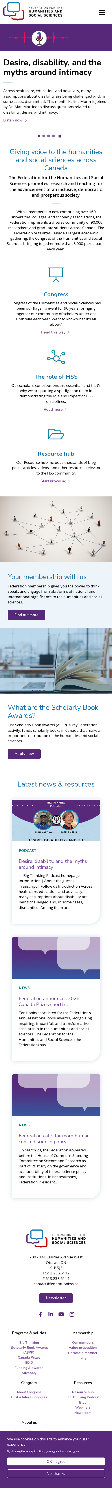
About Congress (29, 1392)
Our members (83, 1342)
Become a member (82, 1353)
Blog (82, 1402)
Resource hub (83, 1392)
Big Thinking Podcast (82, 1397)
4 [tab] (53, 136)
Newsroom (83, 1413)
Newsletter (56, 1298)
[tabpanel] (56, 79)
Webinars (83, 1407)
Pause (60, 136)
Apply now (24, 753)
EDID (29, 1362)
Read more (53, 409)
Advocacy (29, 1373)
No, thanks (56, 1473)
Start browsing (53, 481)
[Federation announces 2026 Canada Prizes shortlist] (49, 1001)
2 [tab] (44, 136)
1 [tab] (39, 136)
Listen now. (13, 120)
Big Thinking (29, 1342)
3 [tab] (48, 136)
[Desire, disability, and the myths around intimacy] (53, 864)
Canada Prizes (29, 1357)
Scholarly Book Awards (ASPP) (29, 1349)
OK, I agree (56, 1461)
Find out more (27, 614)
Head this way (53, 332)
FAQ (83, 1358)
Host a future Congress (29, 1397)
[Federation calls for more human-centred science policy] (55, 1139)
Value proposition (83, 1347)
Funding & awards (29, 1368)
